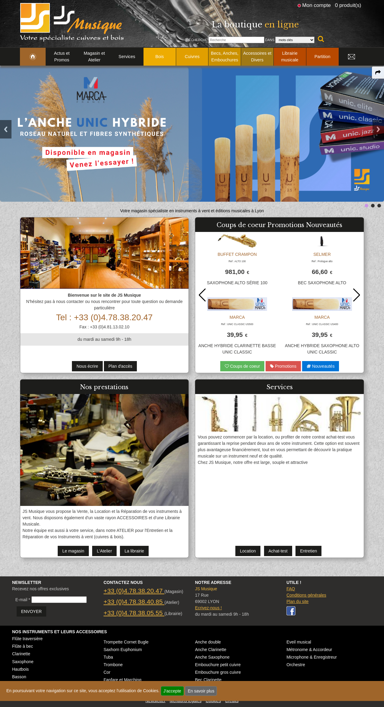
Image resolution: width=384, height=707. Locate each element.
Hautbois (20, 669)
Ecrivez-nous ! (208, 607)
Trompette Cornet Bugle (126, 642)
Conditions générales (306, 595)
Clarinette (21, 653)
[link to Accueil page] (33, 57)
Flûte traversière (27, 638)
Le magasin (73, 551)
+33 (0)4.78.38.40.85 (134, 601)
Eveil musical (298, 642)
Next (378, 129)
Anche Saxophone (212, 657)
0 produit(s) (348, 5)
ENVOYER (31, 611)
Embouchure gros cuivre (218, 672)
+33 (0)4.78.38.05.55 (134, 612)
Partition (323, 56)
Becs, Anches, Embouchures (224, 56)
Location (248, 551)
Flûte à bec (22, 646)
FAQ (290, 588)
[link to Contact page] (351, 57)
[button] (357, 295)
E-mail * (22, 599)
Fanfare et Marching (122, 679)
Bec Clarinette (208, 679)
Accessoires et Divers (257, 56)
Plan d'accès (120, 366)
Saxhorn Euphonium (123, 649)
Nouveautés (321, 366)
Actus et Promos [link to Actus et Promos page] (61, 56)
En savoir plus (201, 691)
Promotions (283, 366)
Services (126, 56)
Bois (159, 56)
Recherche (197, 40)
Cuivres (192, 56)
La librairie (134, 551)
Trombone (113, 664)
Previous (5, 129)
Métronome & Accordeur (309, 649)
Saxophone (23, 661)
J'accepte (172, 691)
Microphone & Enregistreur (311, 657)
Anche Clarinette (210, 649)
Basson (19, 676)
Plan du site (297, 601)
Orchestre (295, 664)
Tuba (108, 657)
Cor (107, 672)
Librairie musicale (289, 56)
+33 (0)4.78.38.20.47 (134, 590)
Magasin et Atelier (94, 56)
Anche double (208, 642)
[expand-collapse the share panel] (378, 73)
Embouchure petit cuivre (217, 664)
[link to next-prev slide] (366, 205)
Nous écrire (87, 366)
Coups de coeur (242, 366)
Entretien (308, 551)
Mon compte (316, 5)
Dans (270, 40)
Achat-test (278, 551)
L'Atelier (104, 551)
